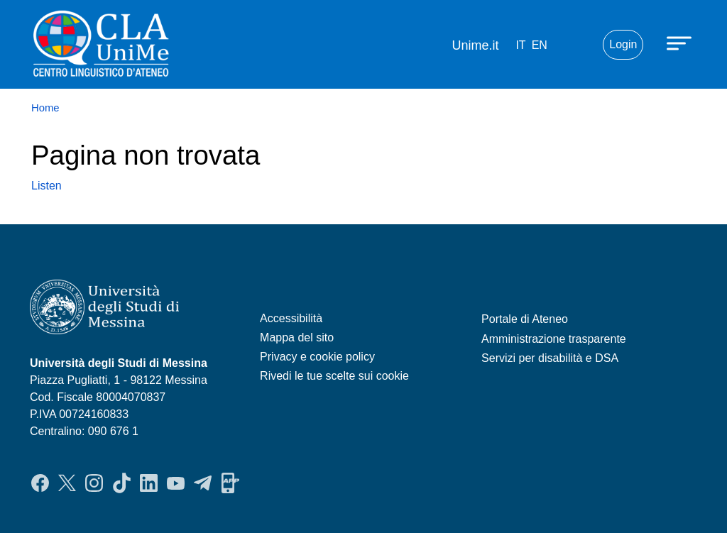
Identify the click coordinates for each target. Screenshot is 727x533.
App (230, 483)
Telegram (203, 483)
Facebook (40, 483)
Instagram (94, 483)
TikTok (122, 483)
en (539, 45)
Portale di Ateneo (524, 319)
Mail (574, 45)
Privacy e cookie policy (317, 357)
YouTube (176, 483)
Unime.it (475, 45)
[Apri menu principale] (681, 42)
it (520, 45)
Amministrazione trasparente (553, 339)
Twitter (67, 483)
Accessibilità (291, 318)
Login (623, 44)
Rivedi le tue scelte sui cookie (334, 376)
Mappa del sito (297, 337)
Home (45, 108)
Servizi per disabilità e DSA (549, 358)
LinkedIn (149, 483)
